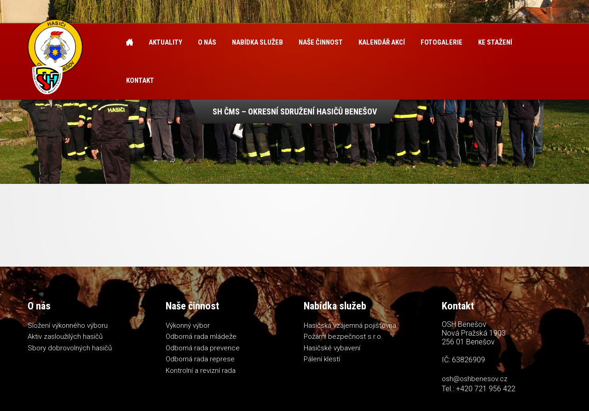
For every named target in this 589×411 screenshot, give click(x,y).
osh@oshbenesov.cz (475, 379)
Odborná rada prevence (203, 348)
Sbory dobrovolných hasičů (70, 348)
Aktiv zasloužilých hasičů (65, 336)
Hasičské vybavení (332, 348)
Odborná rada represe (200, 359)
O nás (207, 42)
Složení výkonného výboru (68, 325)
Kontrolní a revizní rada (201, 370)
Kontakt (140, 80)
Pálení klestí (322, 359)
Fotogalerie (441, 42)
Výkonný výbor (188, 325)
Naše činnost (321, 42)
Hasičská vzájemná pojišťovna (350, 325)
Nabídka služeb (257, 42)
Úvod (129, 42)
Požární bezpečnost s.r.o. (343, 336)
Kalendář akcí (381, 42)
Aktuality (165, 42)
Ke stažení (495, 42)
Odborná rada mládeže (201, 336)
